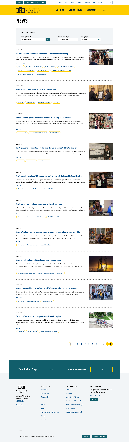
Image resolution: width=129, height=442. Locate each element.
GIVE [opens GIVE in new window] (93, 400)
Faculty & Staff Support (46, 245)
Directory (79, 2)
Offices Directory (70, 408)
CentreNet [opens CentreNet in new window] (44, 397)
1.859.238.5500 (95, 396)
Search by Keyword (26, 37)
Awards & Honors (22, 132)
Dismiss (86, 436)
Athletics (87, 2)
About (105, 10)
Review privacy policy (99, 436)
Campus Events (21, 63)
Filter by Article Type (63, 37)
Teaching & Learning (50, 66)
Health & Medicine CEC (43, 70)
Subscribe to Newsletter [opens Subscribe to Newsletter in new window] (73, 412)
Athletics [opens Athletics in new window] (68, 390)
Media (43, 405)
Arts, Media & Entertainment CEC (34, 66)
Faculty (18, 241)
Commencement (31, 102)
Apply (19, 2)
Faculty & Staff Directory (73, 397)
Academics (60, 10)
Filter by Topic (84, 37)
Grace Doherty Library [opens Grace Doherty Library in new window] (72, 401)
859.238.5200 (20, 401)
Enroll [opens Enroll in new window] (60, 2)
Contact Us (19, 405)
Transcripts (44, 420)
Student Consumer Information (50, 412)
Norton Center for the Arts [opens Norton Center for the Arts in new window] (73, 405)
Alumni (18, 99)
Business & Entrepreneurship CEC (26, 70)
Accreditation (45, 393)
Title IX (43, 416)
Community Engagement (44, 102)
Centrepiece (56, 102)
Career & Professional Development (38, 132)
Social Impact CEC (41, 74)
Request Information (31, 2)
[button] (111, 10)
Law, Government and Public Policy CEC (61, 70)
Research (20, 66)
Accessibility (44, 390)
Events (72, 2)
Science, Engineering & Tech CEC (25, 74)
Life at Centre (92, 10)
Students (19, 129)
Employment (44, 401)
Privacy (43, 408)
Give (94, 2)
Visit (43, 2)
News (66, 2)
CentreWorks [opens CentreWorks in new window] (69, 393)
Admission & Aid (75, 10)
